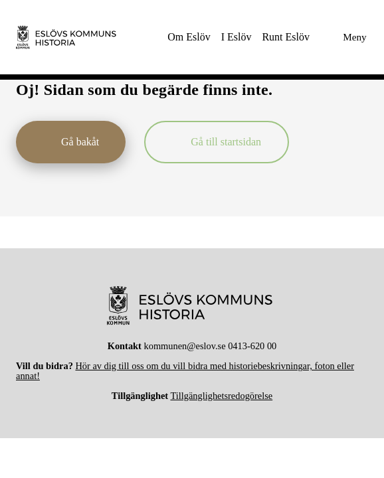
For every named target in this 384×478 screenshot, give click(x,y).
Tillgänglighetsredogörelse (221, 395)
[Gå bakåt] (71, 142)
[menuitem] (188, 37)
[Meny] (344, 37)
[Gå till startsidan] (216, 142)
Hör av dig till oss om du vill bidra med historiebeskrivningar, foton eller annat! (185, 370)
